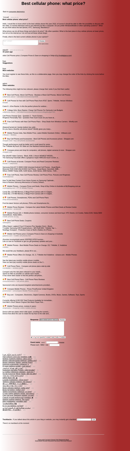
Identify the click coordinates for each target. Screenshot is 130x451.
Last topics (48, 443)
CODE (48, 341)
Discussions (51, 444)
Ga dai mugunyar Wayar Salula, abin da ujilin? (20, 377)
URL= (57, 341)
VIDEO (63, 341)
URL (53, 341)
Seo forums (57, 444)
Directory (69, 444)
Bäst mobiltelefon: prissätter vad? (15, 405)
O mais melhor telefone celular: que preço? (18, 397)
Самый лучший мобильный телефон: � (18, 401)
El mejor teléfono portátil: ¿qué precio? (17, 370)
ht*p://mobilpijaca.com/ (63, 56)
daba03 (5, 51)
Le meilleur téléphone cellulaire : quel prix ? (19, 376)
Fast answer (22, 43)
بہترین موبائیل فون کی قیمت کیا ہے (17, 411)
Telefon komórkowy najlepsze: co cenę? (17, 395)
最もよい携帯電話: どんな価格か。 (15, 387)
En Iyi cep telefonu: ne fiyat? (13, 410)
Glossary (53, 443)
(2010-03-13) (14, 17)
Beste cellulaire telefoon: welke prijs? (16, 392)
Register (61, 346)
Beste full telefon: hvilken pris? (14, 393)
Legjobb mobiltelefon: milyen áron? (15, 384)
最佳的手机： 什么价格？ (12, 413)
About (67, 443)
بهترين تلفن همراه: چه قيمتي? (13, 372)
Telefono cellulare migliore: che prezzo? (17, 385)
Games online (41, 443)
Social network (38, 444)
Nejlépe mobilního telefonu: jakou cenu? (17, 362)
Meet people (63, 444)
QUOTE (42, 341)
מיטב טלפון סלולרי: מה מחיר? (13, 379)
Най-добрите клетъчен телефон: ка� (17, 360)
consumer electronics (17, 12)
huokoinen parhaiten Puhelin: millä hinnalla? (19, 374)
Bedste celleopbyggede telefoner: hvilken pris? (20, 364)
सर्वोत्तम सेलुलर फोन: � (10, 382)
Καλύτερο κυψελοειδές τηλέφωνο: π (16, 368)
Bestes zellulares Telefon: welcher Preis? (18, 366)
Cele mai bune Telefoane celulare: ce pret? (18, 399)
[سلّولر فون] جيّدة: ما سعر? (12, 358)
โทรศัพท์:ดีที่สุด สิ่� (10, 407)
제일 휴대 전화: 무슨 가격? (12, 390)
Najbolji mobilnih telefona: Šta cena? (16, 403)
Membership (62, 443)
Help (57, 443)
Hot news (45, 444)
